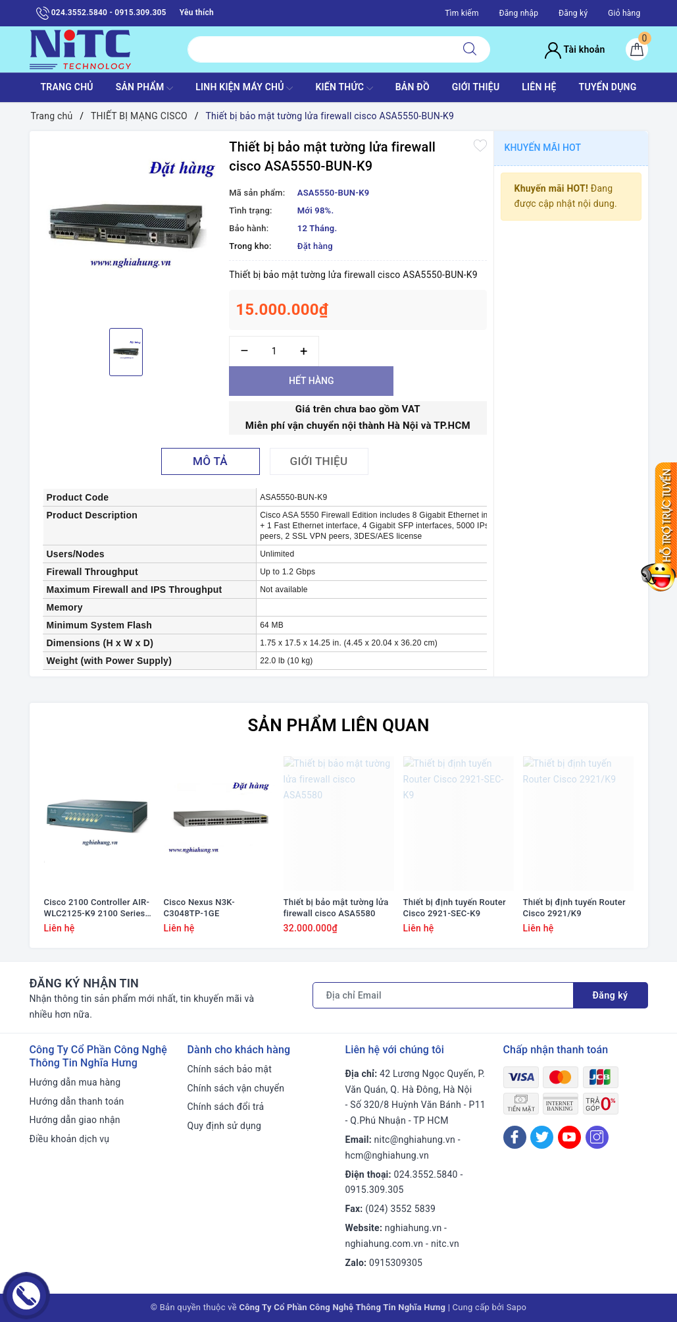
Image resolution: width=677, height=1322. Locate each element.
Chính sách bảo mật (230, 1069)
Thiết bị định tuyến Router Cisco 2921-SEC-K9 (454, 907)
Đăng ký (573, 13)
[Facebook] (514, 1137)
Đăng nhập (518, 13)
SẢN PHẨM (145, 88)
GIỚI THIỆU (476, 87)
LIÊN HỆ (539, 87)
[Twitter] (541, 1137)
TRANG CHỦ (66, 87)
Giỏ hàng (624, 13)
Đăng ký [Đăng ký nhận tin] (610, 995)
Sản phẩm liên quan (338, 725)
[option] (126, 228)
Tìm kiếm (462, 13)
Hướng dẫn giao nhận (75, 1120)
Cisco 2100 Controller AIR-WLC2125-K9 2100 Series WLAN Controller (97, 908)
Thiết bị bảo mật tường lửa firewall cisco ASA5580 (336, 907)
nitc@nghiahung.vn (414, 1139)
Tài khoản (575, 49)
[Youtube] (569, 1137)
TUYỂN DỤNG (608, 87)
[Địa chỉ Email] (443, 995)
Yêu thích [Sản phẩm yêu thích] (197, 12)
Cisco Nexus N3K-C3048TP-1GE (199, 907)
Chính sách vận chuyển (236, 1088)
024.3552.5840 (426, 1174)
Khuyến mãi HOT (543, 147)
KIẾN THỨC (343, 88)
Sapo (517, 1307)
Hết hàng (311, 380)
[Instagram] (597, 1137)
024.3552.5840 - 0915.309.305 (101, 13)
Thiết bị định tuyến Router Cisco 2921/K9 (574, 907)
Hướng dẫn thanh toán (77, 1101)
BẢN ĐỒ (412, 87)
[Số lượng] (274, 351)
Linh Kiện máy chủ (244, 88)
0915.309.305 (374, 1189)
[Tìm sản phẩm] (319, 49)
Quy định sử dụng (225, 1125)
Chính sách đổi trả (226, 1106)
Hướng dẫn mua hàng (75, 1082)
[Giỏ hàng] (637, 49)
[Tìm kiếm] (469, 49)
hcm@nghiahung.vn (387, 1155)
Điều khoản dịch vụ (70, 1139)
